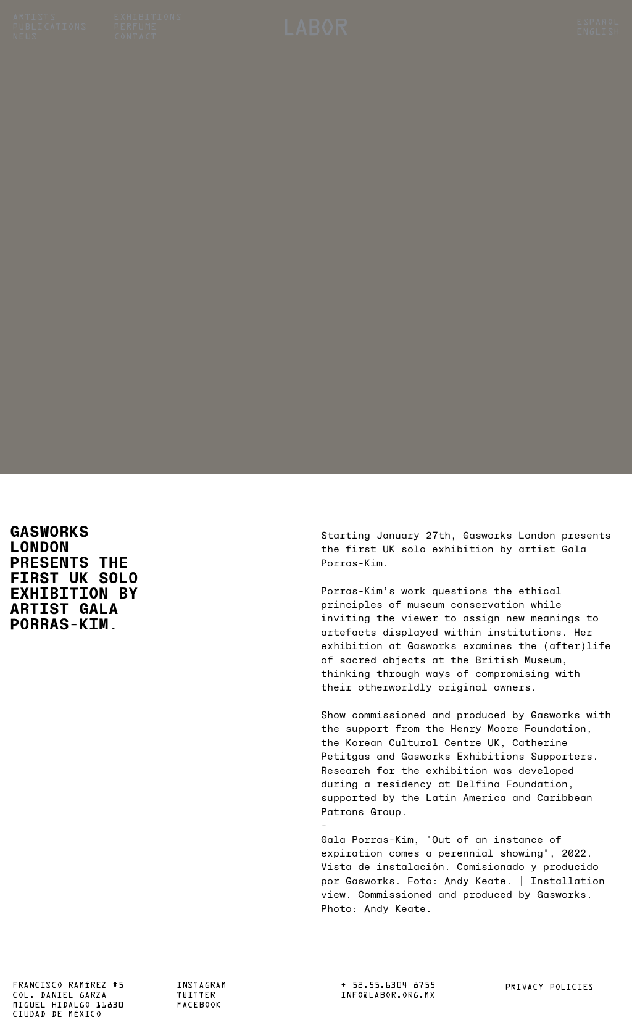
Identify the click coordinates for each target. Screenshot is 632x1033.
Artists (34, 17)
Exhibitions (147, 17)
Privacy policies (549, 988)
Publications (49, 27)
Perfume (135, 27)
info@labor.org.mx (388, 996)
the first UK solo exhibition (407, 548)
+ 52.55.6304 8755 (388, 986)
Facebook (199, 1006)
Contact (135, 37)
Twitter (196, 996)
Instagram (202, 986)
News (24, 37)
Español (598, 22)
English (598, 32)
